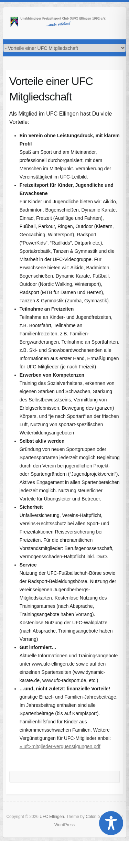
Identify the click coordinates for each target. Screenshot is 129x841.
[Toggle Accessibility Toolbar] (111, 823)
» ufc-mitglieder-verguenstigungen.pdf (60, 746)
